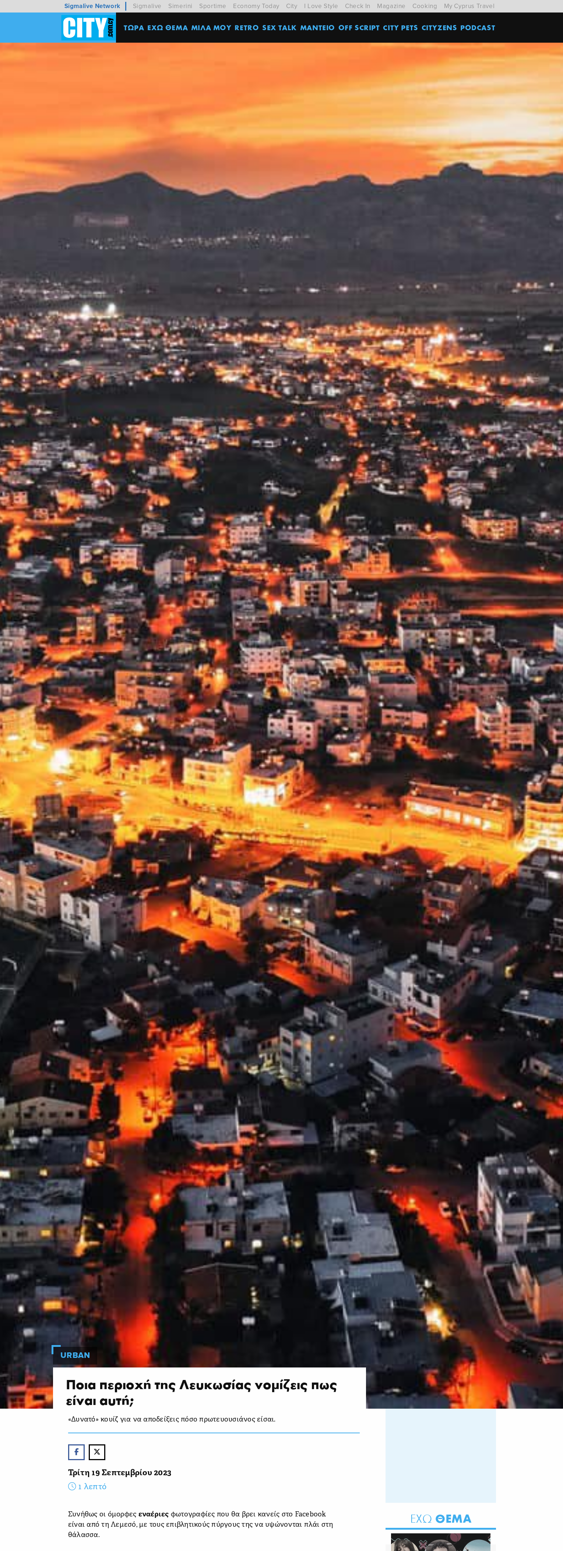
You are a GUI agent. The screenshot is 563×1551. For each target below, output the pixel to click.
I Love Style (321, 6)
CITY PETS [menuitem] (400, 27)
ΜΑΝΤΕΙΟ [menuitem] (317, 27)
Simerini (180, 6)
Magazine (391, 6)
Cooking (424, 6)
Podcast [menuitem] (477, 27)
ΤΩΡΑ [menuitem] (134, 27)
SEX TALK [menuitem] (279, 27)
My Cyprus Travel (469, 6)
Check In (357, 6)
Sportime (212, 6)
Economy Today (256, 6)
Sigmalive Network (92, 6)
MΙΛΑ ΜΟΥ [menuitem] (211, 27)
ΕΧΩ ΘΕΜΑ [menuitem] (167, 27)
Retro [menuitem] (247, 27)
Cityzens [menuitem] (439, 27)
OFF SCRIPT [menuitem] (359, 27)
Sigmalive (147, 6)
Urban (75, 1355)
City (291, 6)
